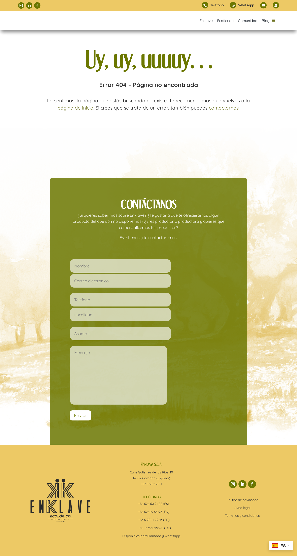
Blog (265, 20)
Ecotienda (225, 20)
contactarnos (224, 108)
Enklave (206, 20)
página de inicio (75, 108)
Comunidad (247, 20)
